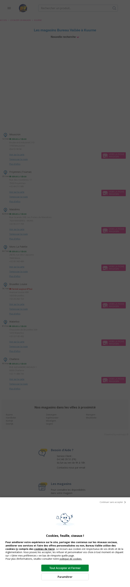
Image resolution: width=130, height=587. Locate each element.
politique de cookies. (71, 558)
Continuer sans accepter (113, 502)
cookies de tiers (44, 549)
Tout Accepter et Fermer (65, 568)
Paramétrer (65, 577)
